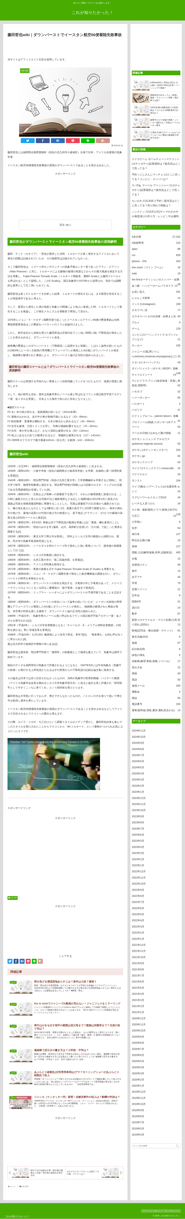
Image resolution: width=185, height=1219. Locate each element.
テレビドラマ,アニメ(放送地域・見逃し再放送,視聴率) (156, 383)
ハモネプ (156, 391)
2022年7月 (138, 902)
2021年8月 (138, 969)
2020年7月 (138, 1049)
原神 (156, 546)
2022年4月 (138, 920)
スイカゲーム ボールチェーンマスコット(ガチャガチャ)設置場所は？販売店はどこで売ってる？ (156, 164)
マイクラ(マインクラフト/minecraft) (156, 468)
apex (156, 249)
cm (156, 255)
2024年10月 (139, 736)
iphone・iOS (156, 261)
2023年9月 (138, 816)
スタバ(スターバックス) (156, 362)
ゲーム (156, 328)
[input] (156, 1145)
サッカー (156, 345)
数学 (156, 613)
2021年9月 (138, 963)
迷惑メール (156, 685)
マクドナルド (156, 474)
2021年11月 (139, 951)
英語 (156, 679)
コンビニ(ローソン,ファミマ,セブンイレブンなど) (156, 337)
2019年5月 (138, 1128)
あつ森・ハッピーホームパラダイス (154, 285)
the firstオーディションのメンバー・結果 (156, 280)
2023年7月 (138, 828)
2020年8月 (138, 1042)
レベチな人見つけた (156, 503)
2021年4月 (138, 993)
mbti (156, 273)
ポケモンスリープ (156, 462)
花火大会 (156, 667)
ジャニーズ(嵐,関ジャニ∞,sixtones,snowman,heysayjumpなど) (156, 354)
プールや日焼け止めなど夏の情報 (156, 433)
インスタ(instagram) (156, 304)
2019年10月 (139, 1104)
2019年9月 (138, 1110)
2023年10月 (139, 810)
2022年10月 (139, 883)
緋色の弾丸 (156, 655)
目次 (62, 224)
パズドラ (156, 410)
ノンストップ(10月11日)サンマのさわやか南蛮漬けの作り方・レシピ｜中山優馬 (155, 214)
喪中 (156, 571)
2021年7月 (138, 975)
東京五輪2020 (156, 636)
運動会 (156, 691)
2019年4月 (138, 1134)
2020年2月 (138, 1079)
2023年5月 (138, 840)
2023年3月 (138, 853)
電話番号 (156, 704)
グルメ (156, 322)
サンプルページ (172, 1211)
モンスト (156, 480)
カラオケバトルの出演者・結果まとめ (156, 316)
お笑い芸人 (156, 292)
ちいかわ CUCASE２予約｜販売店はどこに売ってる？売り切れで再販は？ (156, 203)
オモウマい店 (156, 310)
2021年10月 (139, 957)
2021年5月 (138, 987)
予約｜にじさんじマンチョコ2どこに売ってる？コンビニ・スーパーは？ (156, 177)
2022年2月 (138, 932)
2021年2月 (138, 1006)
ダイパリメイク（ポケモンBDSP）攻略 (156, 369)
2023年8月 (138, 822)
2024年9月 (138, 742)
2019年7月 (138, 1122)
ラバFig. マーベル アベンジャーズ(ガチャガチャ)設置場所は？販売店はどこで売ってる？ (156, 190)
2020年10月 (139, 1030)
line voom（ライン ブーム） (156, 267)
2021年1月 (138, 1012)
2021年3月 (138, 1000)
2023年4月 (138, 847)
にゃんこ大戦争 (156, 298)
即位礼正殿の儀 (156, 540)
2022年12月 (139, 871)
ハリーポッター (156, 397)
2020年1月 (138, 1085)
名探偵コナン (156, 564)
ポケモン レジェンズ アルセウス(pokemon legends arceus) (156, 442)
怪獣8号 (156, 601)
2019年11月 (139, 1098)
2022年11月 (139, 877)
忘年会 (156, 595)
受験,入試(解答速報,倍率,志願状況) (156, 552)
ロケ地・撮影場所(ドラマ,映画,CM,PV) (156, 510)
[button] (177, 1145)
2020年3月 (138, 1073)
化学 (156, 528)
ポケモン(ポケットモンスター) (156, 450)
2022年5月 (138, 914)
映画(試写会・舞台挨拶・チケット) (156, 630)
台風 (156, 558)
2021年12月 (139, 944)
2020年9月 (138, 1036)
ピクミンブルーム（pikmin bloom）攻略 (156, 417)
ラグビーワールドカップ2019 (156, 497)
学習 (156, 583)
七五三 (154, 515)
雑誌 (156, 698)
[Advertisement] (65, 46)
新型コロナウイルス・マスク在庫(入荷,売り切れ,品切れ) (156, 622)
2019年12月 (139, 1091)
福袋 (156, 643)
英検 (156, 673)
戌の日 (156, 607)
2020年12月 (139, 1018)
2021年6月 (138, 981)
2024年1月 (138, 791)
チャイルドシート (154, 374)
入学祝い (156, 522)
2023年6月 (138, 834)
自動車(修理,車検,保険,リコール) (156, 661)
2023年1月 (138, 865)
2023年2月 (138, 859)
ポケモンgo (156, 456)
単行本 (156, 534)
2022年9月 (138, 889)
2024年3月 (138, 779)
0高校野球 (156, 243)
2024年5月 (138, 767)
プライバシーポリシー (152, 1211)
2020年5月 (138, 1061)
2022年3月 (138, 926)
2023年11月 (139, 804)
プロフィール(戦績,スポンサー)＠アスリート (156, 425)
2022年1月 (138, 938)
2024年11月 (139, 730)
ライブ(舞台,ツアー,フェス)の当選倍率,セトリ (156, 489)
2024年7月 (138, 755)
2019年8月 (138, 1116)
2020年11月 (139, 1024)
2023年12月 (139, 798)
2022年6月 (138, 908)
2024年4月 (138, 773)
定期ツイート (156, 589)
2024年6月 (138, 761)
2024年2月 (138, 785)
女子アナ (156, 577)
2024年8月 (138, 749)
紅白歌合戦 (156, 649)
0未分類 (14, 898)
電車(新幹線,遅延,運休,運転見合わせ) (156, 710)
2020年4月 (138, 1067)
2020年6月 (138, 1055)
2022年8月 (138, 896)
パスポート (156, 404)
